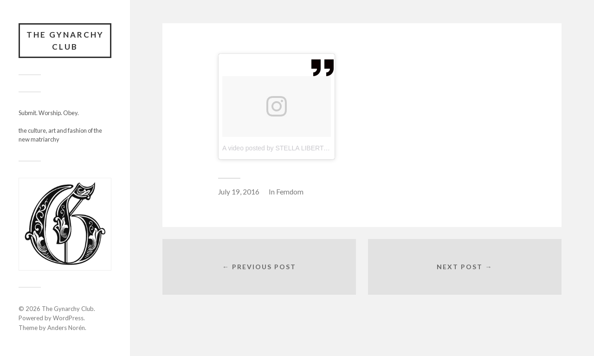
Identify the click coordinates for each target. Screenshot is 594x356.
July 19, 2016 (238, 192)
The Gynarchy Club (65, 41)
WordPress (68, 318)
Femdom (289, 192)
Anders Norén (66, 327)
